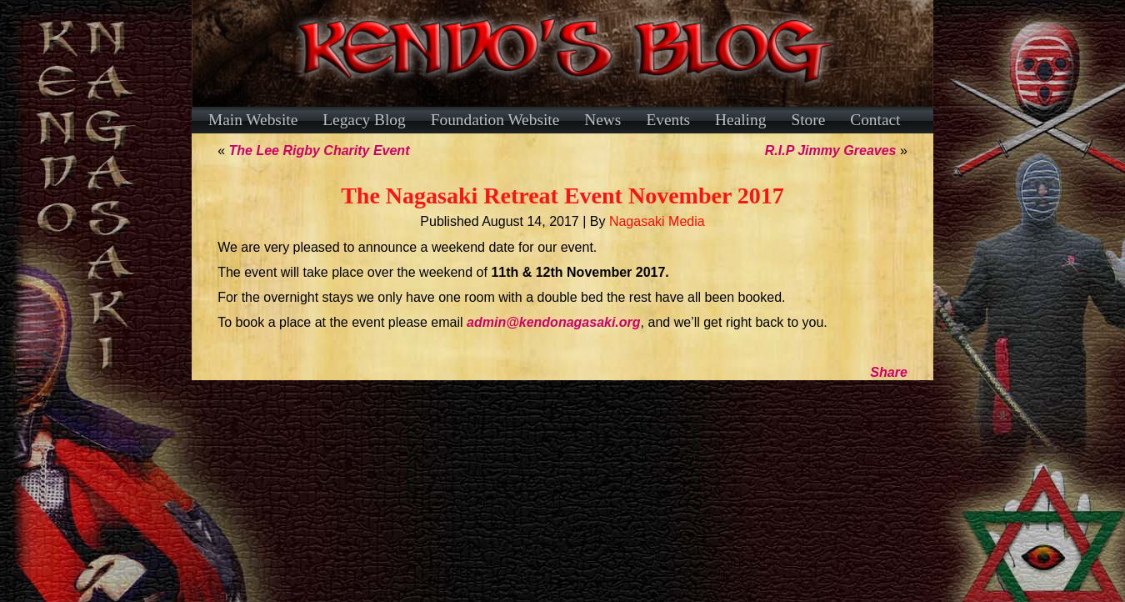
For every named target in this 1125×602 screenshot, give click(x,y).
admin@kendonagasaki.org (554, 322)
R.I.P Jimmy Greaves (831, 150)
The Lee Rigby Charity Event (319, 150)
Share (888, 372)
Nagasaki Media (657, 221)
